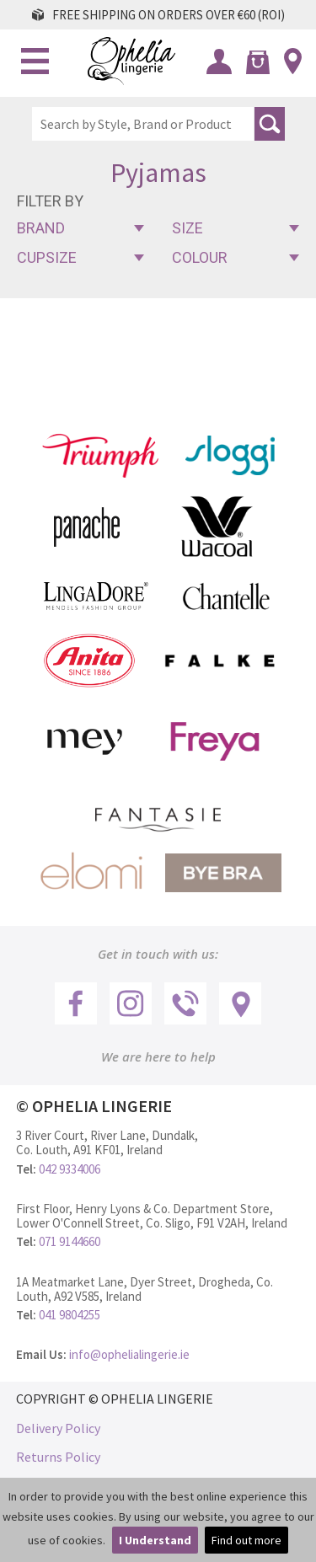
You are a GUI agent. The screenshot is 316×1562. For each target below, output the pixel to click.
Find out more (246, 1540)
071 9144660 (69, 1241)
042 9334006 (69, 1169)
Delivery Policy (58, 1428)
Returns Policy (58, 1456)
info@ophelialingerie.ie (129, 1354)
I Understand (155, 1540)
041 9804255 (69, 1315)
